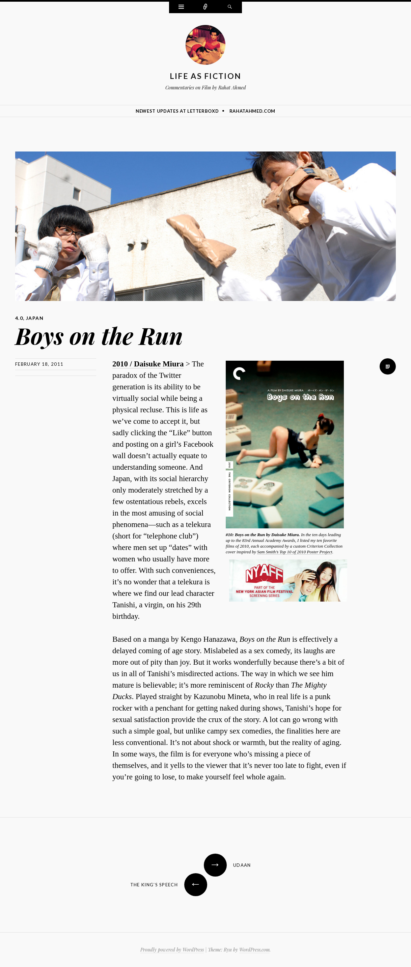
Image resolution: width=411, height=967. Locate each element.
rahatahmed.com (252, 111)
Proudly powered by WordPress (172, 949)
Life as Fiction (206, 76)
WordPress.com (254, 949)
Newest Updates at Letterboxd (177, 111)
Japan (35, 318)
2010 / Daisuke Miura (148, 364)
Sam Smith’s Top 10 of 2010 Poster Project (294, 551)
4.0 (19, 318)
